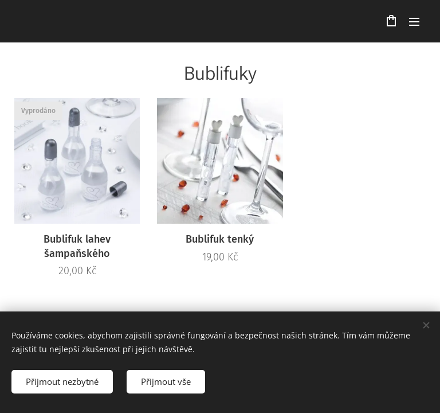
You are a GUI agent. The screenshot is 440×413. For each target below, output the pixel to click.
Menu (414, 21)
